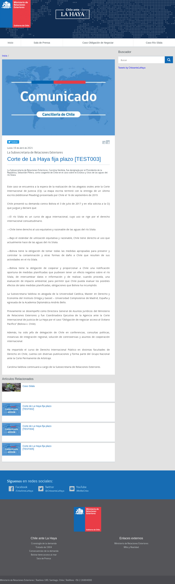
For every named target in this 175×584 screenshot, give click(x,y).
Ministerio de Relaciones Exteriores (131, 543)
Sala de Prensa (42, 42)
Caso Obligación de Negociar (97, 42)
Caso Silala (29, 386)
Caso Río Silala (154, 42)
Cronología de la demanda (44, 543)
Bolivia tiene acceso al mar (44, 555)
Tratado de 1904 (44, 547)
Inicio (10, 42)
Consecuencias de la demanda (43, 551)
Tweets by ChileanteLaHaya (131, 67)
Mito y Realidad (131, 547)
